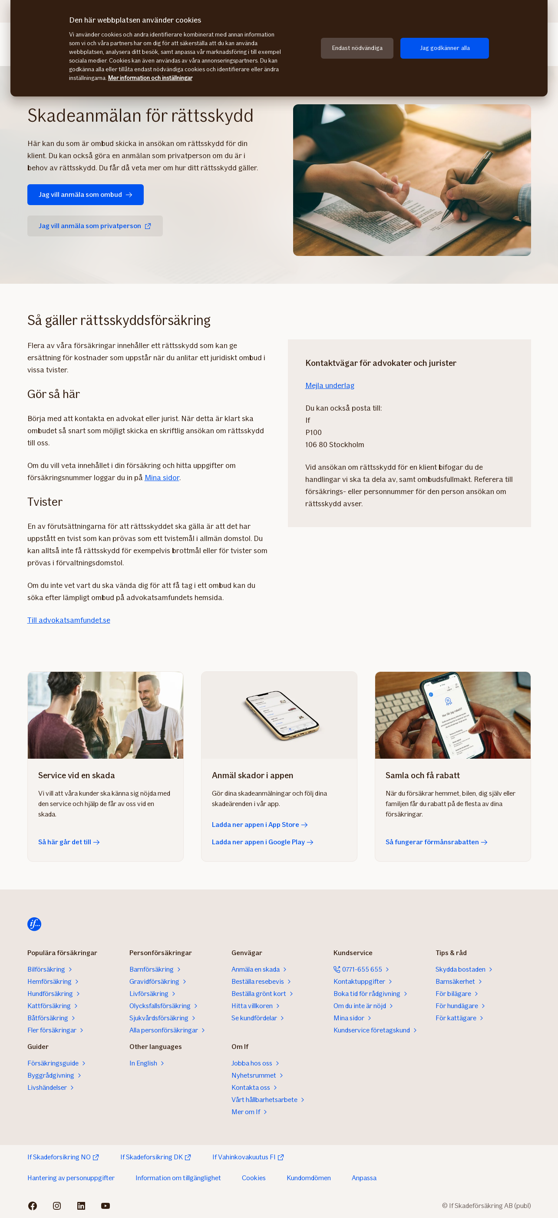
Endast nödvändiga (357, 48)
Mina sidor (162, 477)
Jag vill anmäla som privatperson (95, 226)
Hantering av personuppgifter (71, 1178)
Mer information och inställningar (150, 78)
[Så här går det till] (105, 715)
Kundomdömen (309, 1178)
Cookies (254, 1178)
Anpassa (364, 1178)
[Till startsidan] (34, 924)
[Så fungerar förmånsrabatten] (453, 715)
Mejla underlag (329, 385)
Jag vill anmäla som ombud (85, 194)
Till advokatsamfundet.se (68, 620)
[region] (279, 48)
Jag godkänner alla (445, 48)
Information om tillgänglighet (178, 1178)
